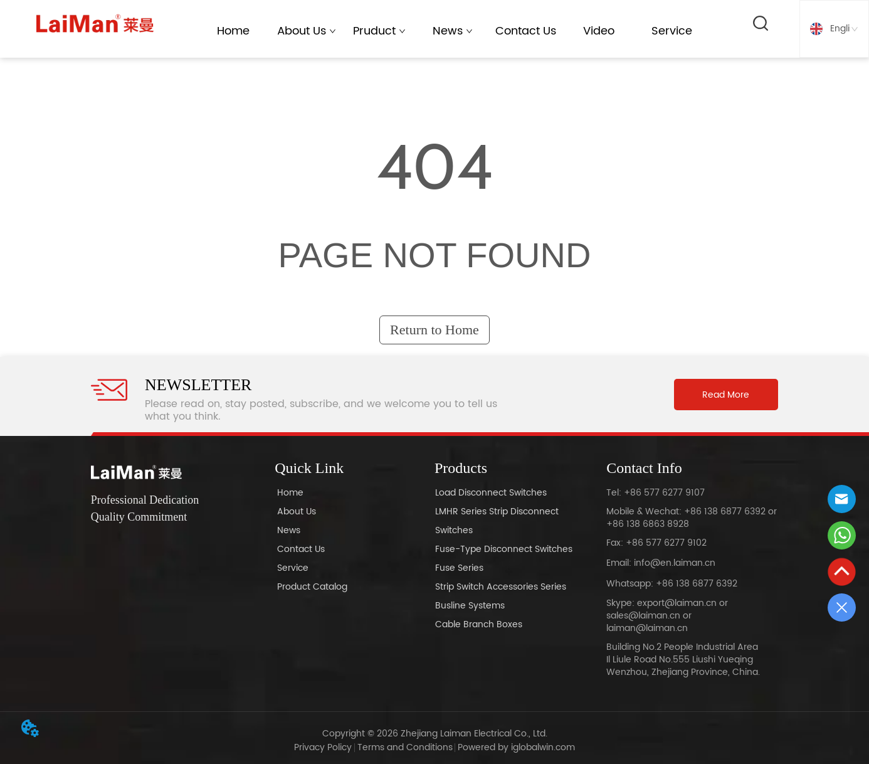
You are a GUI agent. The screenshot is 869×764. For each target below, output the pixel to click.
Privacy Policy (323, 747)
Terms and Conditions (405, 747)
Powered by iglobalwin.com (516, 747)
